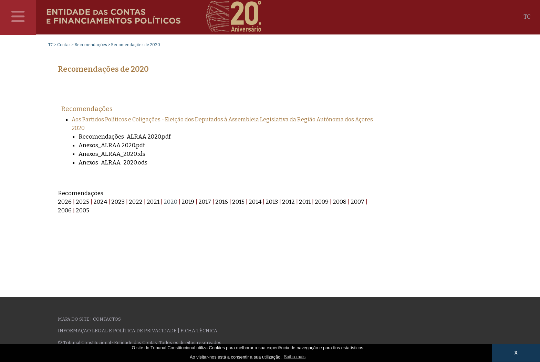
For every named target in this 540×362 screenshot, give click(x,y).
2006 (65, 210)
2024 (100, 201)
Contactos (107, 319)
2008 (339, 201)
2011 (305, 201)
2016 (221, 201)
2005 (82, 210)
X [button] (516, 352)
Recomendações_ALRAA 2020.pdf (125, 136)
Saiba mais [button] (294, 356)
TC (527, 16)
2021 (153, 201)
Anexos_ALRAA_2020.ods (113, 162)
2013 (272, 201)
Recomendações (90, 44)
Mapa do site (73, 319)
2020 (170, 201)
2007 (357, 201)
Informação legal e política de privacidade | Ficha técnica (137, 331)
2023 (118, 201)
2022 (136, 201)
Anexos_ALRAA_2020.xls (112, 154)
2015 (238, 201)
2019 (187, 201)
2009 (322, 201)
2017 (204, 201)
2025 (82, 201)
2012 (288, 201)
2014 (255, 201)
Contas (64, 44)
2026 (65, 201)
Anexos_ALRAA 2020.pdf (112, 145)
